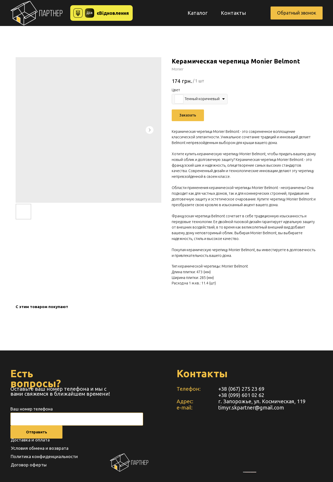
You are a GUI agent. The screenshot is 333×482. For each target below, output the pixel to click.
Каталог (198, 13)
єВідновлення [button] (113, 13)
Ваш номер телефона (31, 409)
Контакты (233, 13)
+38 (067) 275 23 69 (241, 389)
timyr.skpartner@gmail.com (251, 408)
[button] (297, 12)
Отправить (36, 432)
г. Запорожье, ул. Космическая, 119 (261, 401)
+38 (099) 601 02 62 (241, 395)
